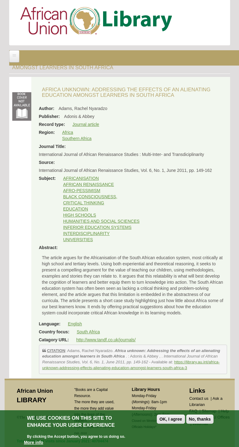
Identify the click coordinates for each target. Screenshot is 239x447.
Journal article (85, 124)
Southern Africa (77, 138)
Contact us (198, 398)
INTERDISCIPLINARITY (86, 233)
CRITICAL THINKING (83, 202)
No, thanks (200, 419)
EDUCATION (75, 208)
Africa (67, 132)
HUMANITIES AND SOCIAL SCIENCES (101, 221)
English (75, 323)
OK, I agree (171, 419)
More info (33, 443)
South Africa (88, 331)
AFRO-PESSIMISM (81, 190)
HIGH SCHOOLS (79, 215)
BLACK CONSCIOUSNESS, (90, 196)
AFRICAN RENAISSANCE (88, 184)
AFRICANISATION (81, 178)
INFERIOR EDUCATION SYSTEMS (97, 227)
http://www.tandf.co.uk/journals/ (106, 339)
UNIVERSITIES (78, 239)
